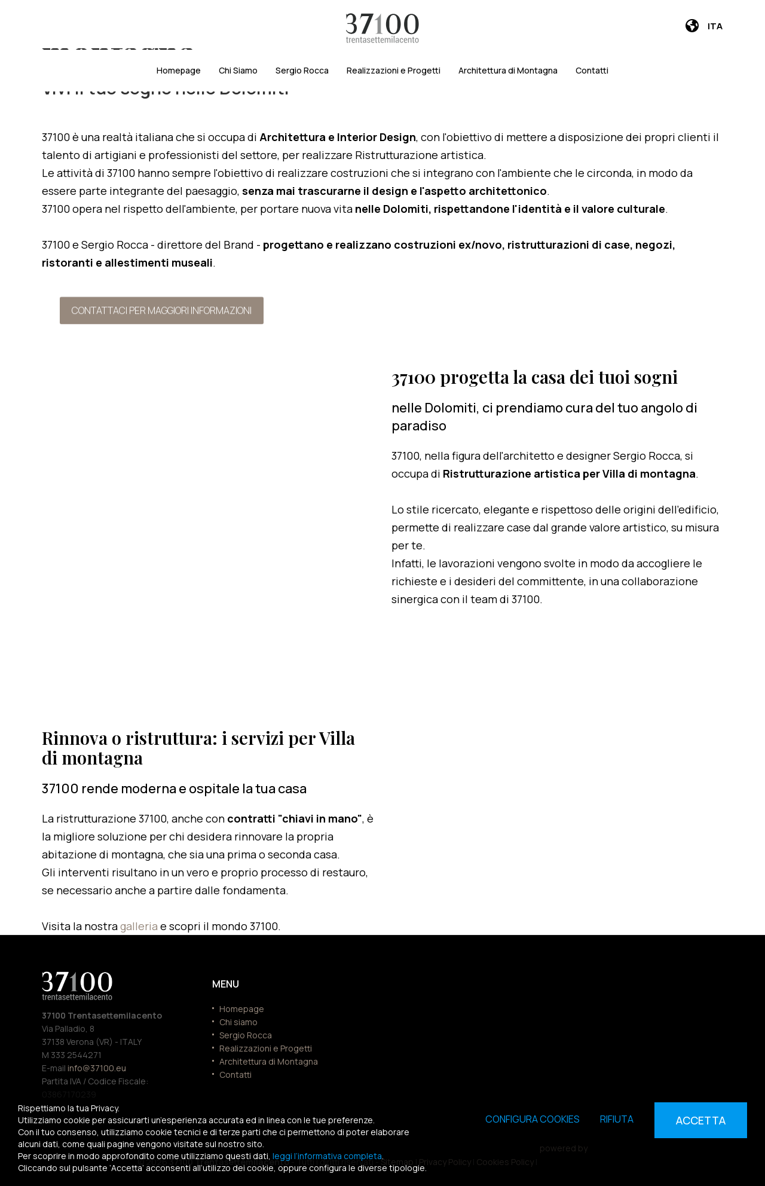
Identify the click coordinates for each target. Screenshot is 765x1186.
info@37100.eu (97, 1068)
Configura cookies (532, 1119)
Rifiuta (617, 1119)
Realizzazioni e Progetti (393, 70)
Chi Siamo (238, 70)
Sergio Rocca (302, 70)
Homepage (179, 70)
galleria (140, 926)
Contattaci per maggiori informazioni (162, 310)
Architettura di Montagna (508, 70)
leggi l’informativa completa (327, 1155)
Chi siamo (238, 1022)
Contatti (592, 70)
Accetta (701, 1120)
